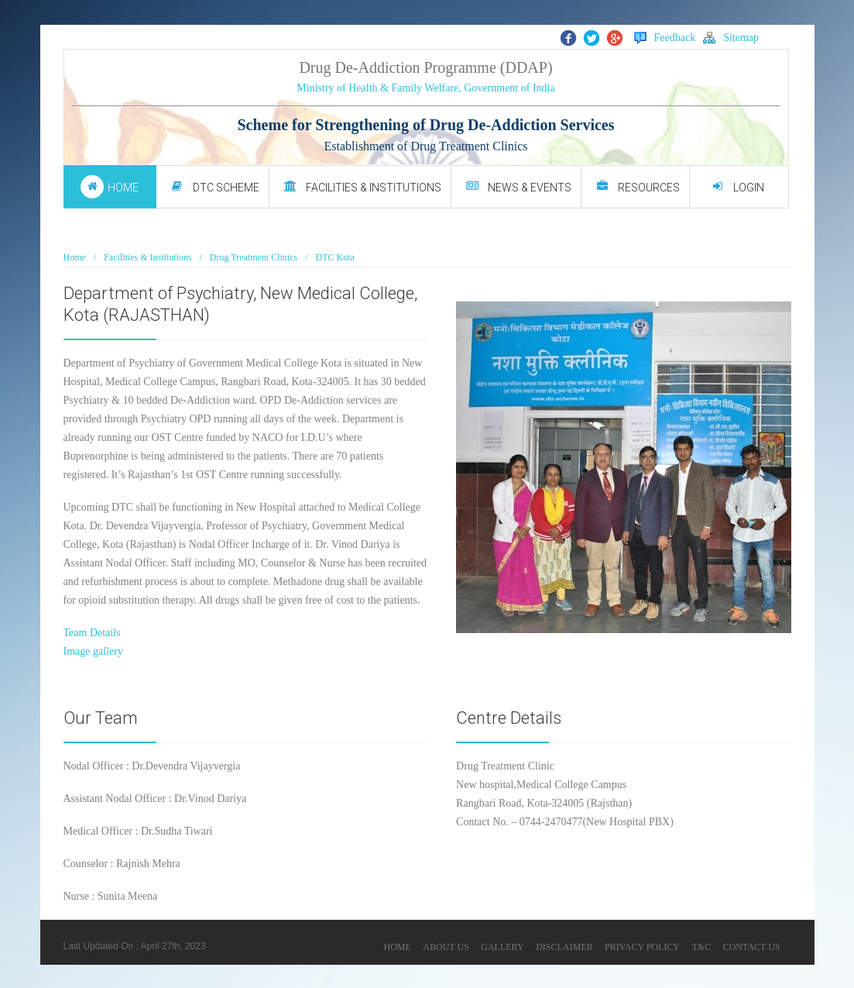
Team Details (92, 633)
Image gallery (93, 651)
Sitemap (731, 38)
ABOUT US (445, 947)
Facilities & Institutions (147, 257)
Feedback (665, 38)
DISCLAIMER (564, 947)
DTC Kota (335, 257)
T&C (702, 947)
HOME (396, 947)
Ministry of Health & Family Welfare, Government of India (425, 88)
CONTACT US (751, 947)
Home (74, 257)
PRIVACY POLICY (642, 947)
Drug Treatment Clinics (253, 257)
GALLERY (502, 947)
